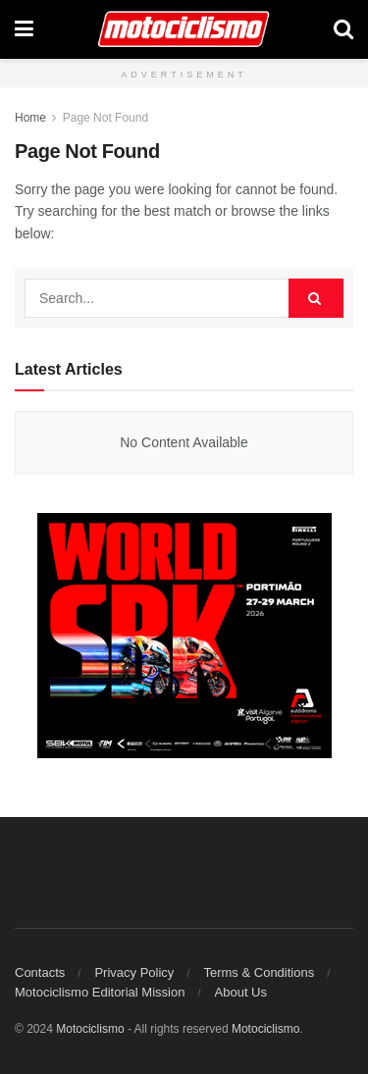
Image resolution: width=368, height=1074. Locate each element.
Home (30, 118)
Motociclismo (90, 1029)
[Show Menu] (24, 29)
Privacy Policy (134, 972)
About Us (241, 992)
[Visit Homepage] (184, 29)
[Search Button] (343, 29)
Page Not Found (105, 118)
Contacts (40, 972)
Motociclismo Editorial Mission (99, 992)
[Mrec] (184, 634)
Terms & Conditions (258, 972)
